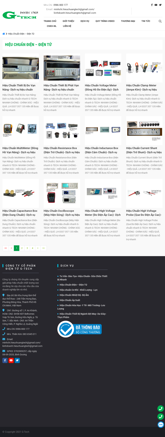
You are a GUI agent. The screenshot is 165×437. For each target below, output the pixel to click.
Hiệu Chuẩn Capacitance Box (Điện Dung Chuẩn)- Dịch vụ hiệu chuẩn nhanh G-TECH (19, 213)
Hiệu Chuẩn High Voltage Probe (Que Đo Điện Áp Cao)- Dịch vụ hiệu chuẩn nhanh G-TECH (143, 213)
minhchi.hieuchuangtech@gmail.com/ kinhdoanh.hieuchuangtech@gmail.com (22, 344)
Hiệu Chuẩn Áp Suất (68, 300)
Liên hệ (67, 26)
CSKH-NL (52, 26)
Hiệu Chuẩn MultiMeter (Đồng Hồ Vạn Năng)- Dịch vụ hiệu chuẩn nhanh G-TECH (20, 150)
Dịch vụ (85, 21)
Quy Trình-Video (105, 21)
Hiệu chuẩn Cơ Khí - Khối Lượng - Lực (77, 290)
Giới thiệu (68, 21)
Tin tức (145, 21)
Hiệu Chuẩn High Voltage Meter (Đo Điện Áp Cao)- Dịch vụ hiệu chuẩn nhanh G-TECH (103, 213)
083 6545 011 (30, 334)
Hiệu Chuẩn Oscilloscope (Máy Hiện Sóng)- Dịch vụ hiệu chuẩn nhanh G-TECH (62, 213)
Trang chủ (50, 21)
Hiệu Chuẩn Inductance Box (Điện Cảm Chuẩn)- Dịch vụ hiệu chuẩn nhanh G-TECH (101, 150)
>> (43, 248)
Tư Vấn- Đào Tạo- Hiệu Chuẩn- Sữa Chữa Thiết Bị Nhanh (82, 278)
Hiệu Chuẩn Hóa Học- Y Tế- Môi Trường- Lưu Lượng (81, 307)
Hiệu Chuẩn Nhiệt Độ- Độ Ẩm (73, 295)
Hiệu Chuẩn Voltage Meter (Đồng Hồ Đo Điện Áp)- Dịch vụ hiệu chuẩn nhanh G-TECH (102, 88)
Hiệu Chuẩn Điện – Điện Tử (72, 284)
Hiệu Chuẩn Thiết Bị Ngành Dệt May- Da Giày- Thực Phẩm (81, 316)
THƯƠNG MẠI (128, 21)
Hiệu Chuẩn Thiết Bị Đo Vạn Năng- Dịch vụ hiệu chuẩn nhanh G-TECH (18, 88)
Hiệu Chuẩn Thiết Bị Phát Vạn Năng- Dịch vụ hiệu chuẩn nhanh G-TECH (61, 88)
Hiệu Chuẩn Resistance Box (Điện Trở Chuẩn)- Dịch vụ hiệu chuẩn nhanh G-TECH (62, 150)
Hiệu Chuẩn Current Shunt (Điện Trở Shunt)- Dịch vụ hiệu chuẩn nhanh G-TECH (144, 150)
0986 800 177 (60, 5)
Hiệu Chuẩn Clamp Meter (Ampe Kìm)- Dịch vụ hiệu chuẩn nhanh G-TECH (141, 88)
